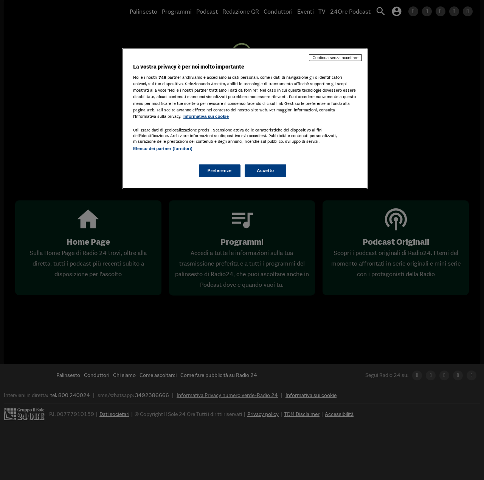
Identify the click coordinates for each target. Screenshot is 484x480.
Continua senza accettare (335, 57)
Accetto (265, 170)
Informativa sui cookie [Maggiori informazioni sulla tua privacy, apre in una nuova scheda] (206, 116)
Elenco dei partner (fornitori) (162, 148)
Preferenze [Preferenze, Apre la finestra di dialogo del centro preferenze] (220, 170)
